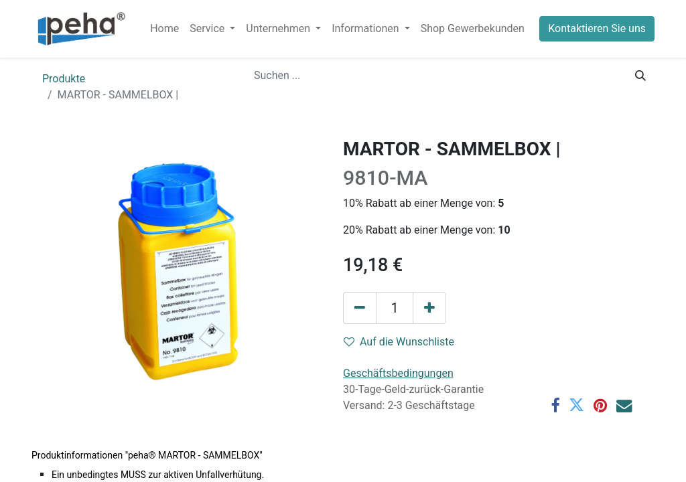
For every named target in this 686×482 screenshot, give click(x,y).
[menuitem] (164, 28)
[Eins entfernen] (359, 308)
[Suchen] (640, 75)
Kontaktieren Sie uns (597, 28)
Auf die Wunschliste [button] (399, 341)
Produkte (63, 78)
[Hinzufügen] (429, 308)
